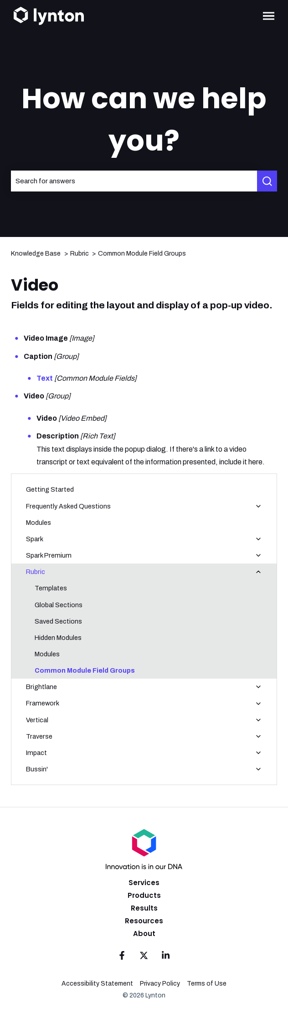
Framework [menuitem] (42, 703)
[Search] (267, 181)
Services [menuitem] (144, 882)
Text (44, 378)
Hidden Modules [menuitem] (58, 637)
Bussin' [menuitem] (37, 769)
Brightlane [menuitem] (41, 686)
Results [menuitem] (144, 908)
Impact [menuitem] (36, 752)
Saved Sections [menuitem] (58, 621)
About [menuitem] (144, 933)
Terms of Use (206, 983)
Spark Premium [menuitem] (49, 555)
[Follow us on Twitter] (144, 955)
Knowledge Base (36, 253)
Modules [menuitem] (38, 522)
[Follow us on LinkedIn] (166, 955)
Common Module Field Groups (142, 253)
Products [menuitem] (144, 895)
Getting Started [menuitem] (50, 489)
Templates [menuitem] (51, 588)
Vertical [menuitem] (37, 720)
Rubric (79, 253)
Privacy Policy (160, 983)
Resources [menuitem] (144, 921)
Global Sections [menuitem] (58, 605)
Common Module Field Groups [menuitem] (85, 670)
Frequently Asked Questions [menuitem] (68, 506)
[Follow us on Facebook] (122, 955)
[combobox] (134, 181)
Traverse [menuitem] (39, 736)
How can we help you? (144, 120)
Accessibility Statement (97, 983)
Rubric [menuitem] (35, 571)
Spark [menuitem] (34, 539)
